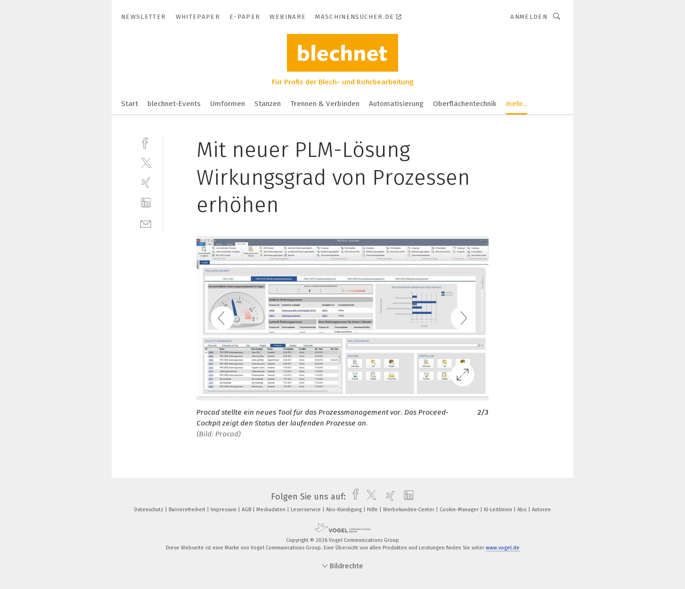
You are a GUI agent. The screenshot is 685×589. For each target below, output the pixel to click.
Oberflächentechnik (465, 103)
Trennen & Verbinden (324, 103)
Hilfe (373, 510)
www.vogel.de (503, 548)
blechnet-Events (174, 103)
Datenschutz (149, 510)
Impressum (224, 510)
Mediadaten (271, 510)
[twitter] (146, 162)
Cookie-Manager (460, 510)
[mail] (146, 223)
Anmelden (528, 17)
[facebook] (146, 142)
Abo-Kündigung (344, 510)
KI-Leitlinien (499, 510)
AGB (247, 510)
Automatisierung (396, 103)
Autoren (541, 510)
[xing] (146, 182)
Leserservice (306, 510)
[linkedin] (146, 203)
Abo (522, 510)
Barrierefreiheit (188, 510)
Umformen (227, 103)
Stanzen (267, 103)
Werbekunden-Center (409, 510)
